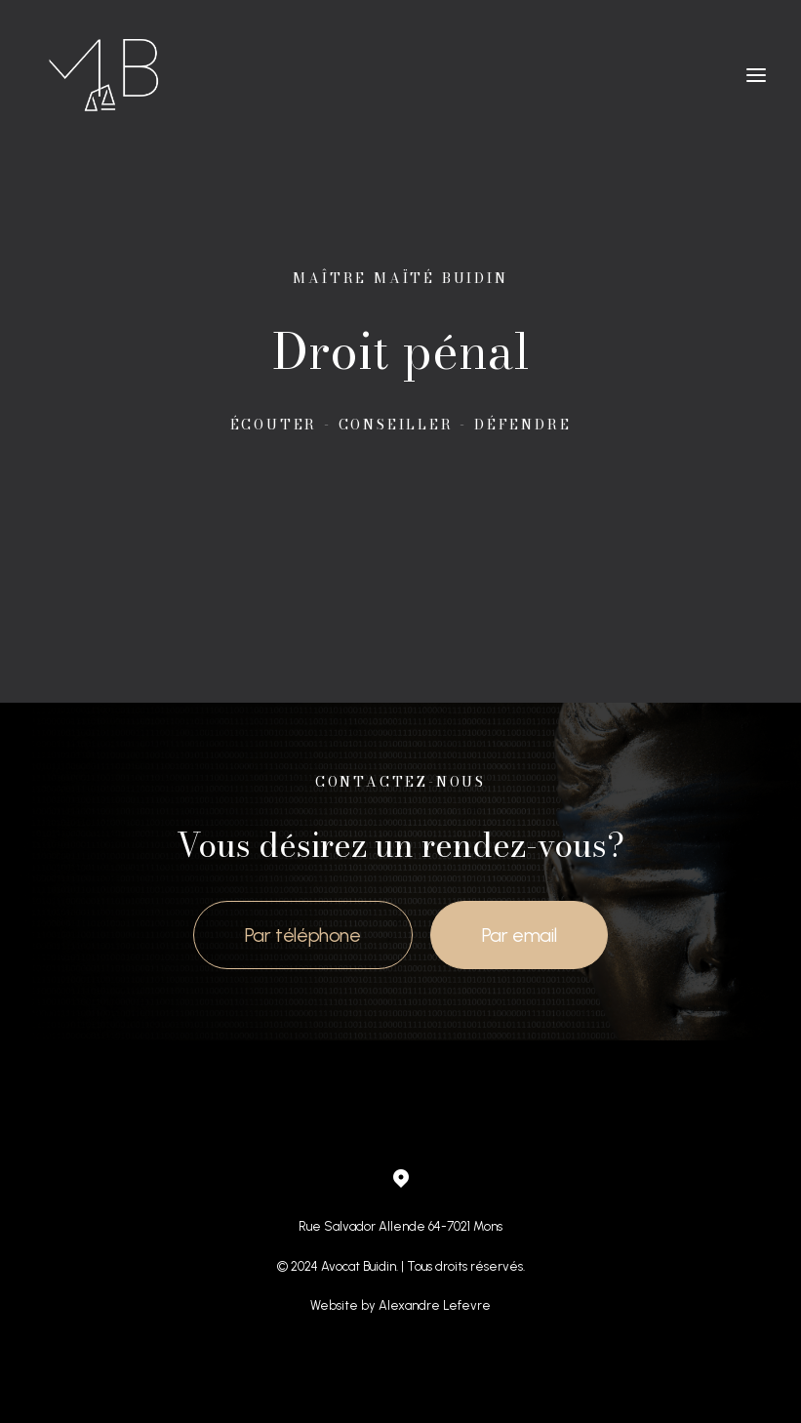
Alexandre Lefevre (435, 1305)
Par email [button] (519, 935)
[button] (756, 75)
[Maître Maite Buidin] (106, 75)
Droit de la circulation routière (324, 1057)
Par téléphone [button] (303, 935)
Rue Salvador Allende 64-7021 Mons (400, 1226)
